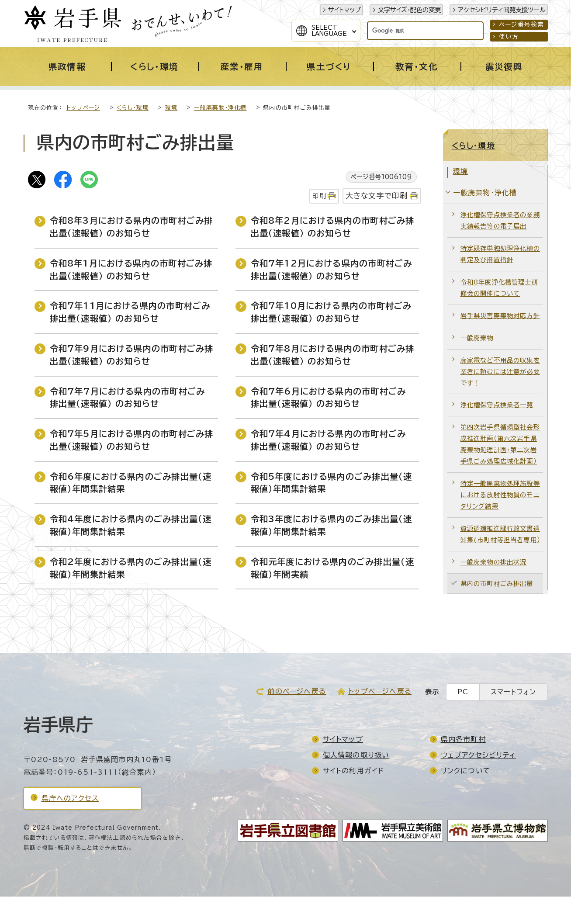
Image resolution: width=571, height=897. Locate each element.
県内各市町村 (463, 739)
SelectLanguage (329, 30)
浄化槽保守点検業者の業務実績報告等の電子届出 (500, 221)
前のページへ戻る (296, 691)
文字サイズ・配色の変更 (409, 10)
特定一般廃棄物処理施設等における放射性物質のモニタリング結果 (500, 495)
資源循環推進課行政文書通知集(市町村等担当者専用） (500, 535)
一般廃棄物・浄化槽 (220, 108)
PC (462, 692)
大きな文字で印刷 (377, 196)
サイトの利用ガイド (353, 771)
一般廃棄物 (477, 338)
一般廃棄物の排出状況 (493, 562)
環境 (171, 108)
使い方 (509, 37)
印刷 (318, 196)
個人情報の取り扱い (356, 755)
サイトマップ (344, 10)
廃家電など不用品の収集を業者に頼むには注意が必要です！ (500, 372)
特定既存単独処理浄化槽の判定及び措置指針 (500, 254)
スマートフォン (513, 692)
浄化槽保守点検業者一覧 (496, 405)
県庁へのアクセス (70, 798)
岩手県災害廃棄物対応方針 (500, 316)
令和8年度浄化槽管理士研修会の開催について (499, 288)
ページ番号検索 (521, 24)
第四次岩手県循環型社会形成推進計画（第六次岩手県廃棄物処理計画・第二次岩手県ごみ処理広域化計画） (500, 444)
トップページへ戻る (380, 691)
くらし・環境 (133, 108)
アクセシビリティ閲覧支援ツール (502, 10)
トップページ (83, 108)
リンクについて (466, 771)
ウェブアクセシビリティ (478, 755)
